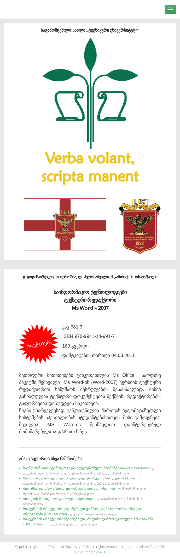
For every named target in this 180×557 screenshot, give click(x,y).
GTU (101, 551)
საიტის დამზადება (105, 544)
